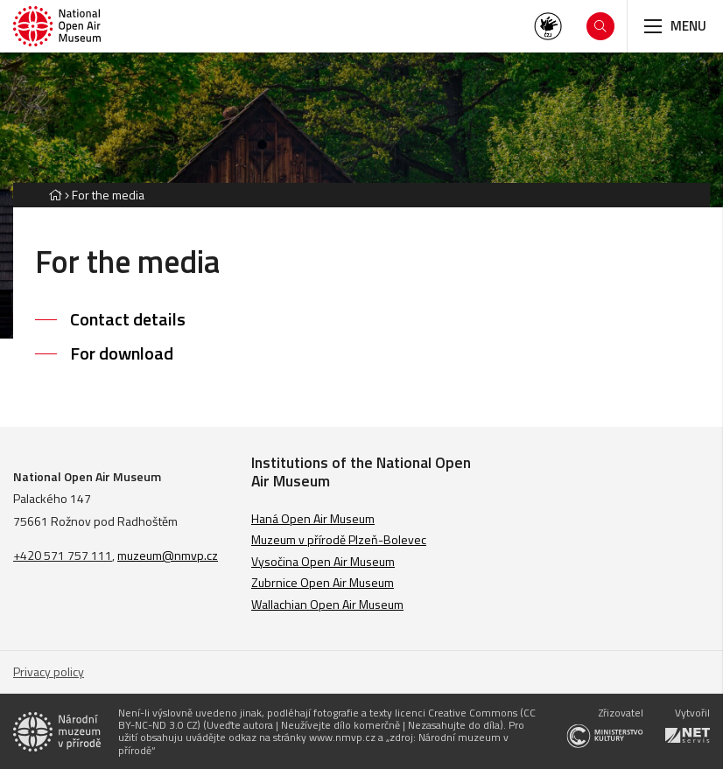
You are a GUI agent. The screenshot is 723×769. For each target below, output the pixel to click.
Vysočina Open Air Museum (323, 561)
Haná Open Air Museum (313, 518)
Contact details (128, 318)
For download (121, 353)
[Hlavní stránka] (55, 194)
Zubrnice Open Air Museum (322, 582)
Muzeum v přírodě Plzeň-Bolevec (338, 539)
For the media (108, 194)
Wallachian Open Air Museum (327, 604)
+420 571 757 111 (62, 555)
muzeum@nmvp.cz (167, 555)
